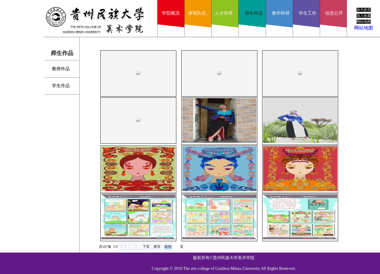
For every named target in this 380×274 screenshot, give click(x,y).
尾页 (157, 247)
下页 (146, 247)
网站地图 (363, 27)
